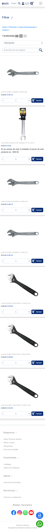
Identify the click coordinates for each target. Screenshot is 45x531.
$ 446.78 (10, 204)
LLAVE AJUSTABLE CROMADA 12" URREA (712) (14, 252)
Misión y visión (9, 443)
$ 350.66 (10, 357)
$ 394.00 (4, 357)
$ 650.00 (4, 306)
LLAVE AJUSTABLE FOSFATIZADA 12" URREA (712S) (16, 303)
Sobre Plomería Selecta (12, 439)
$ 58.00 (3, 146)
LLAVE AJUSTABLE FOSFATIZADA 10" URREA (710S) (16, 405)
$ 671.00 (4, 255)
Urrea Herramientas (27, 27)
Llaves (5, 30)
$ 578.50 (10, 306)
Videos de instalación (11, 468)
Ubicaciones (8, 446)
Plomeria (12, 27)
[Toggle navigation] (41, 3)
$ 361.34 (10, 95)
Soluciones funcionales (12, 482)
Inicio (4, 27)
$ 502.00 (4, 204)
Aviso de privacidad (11, 449)
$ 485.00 (4, 408)
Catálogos (7, 464)
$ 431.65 (10, 408)
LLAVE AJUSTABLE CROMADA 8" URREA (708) (14, 92)
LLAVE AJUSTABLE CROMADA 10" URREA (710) (14, 201)
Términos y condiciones (12, 497)
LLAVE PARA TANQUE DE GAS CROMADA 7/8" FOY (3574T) (17, 143)
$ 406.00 (4, 95)
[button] (37, 100)
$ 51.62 (8, 146)
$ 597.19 (10, 255)
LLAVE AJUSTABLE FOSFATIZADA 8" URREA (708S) (15, 354)
